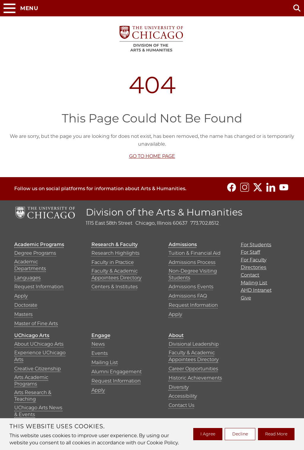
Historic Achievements (195, 378)
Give (246, 298)
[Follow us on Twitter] (257, 187)
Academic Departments (30, 265)
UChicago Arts (31, 335)
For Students (256, 245)
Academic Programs (39, 244)
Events (99, 353)
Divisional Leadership (194, 344)
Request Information (39, 286)
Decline (240, 434)
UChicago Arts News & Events (38, 411)
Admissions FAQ (188, 296)
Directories (253, 267)
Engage (100, 335)
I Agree (207, 434)
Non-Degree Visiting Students (193, 274)
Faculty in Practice (112, 262)
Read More (276, 434)
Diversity (179, 387)
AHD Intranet (256, 290)
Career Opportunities (193, 369)
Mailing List (104, 362)
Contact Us (181, 405)
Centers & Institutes (114, 286)
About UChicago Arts (39, 344)
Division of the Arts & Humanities (164, 212)
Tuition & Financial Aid (195, 253)
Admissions (183, 244)
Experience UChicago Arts (40, 356)
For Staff (250, 252)
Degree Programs (35, 253)
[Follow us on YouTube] (283, 187)
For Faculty (254, 260)
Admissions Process (192, 262)
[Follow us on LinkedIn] (270, 187)
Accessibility (183, 396)
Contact (250, 275)
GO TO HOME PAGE (152, 156)
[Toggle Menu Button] (21, 8)
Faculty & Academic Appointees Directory (116, 274)
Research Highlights (115, 253)
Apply (21, 296)
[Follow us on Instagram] (244, 187)
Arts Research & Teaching (32, 396)
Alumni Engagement (116, 372)
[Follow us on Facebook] (231, 187)
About (176, 335)
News (98, 344)
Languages (27, 278)
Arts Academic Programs (31, 381)
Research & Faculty (114, 244)
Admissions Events (191, 286)
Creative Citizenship (37, 369)
